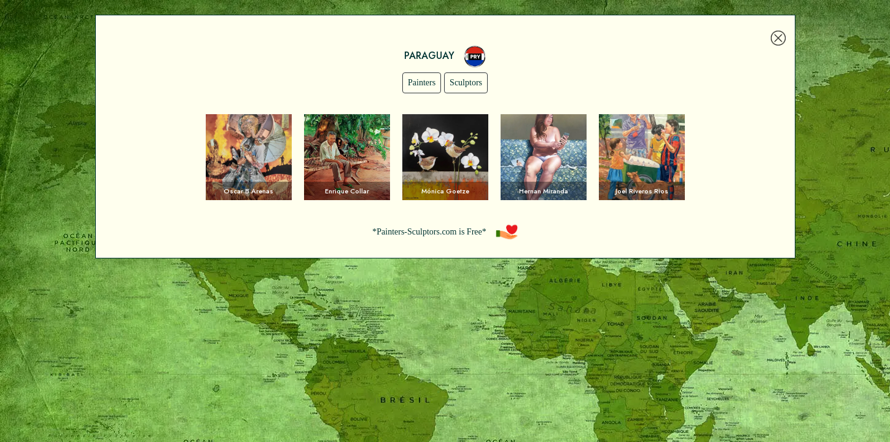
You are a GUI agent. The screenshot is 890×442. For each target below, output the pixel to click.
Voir (249, 157)
